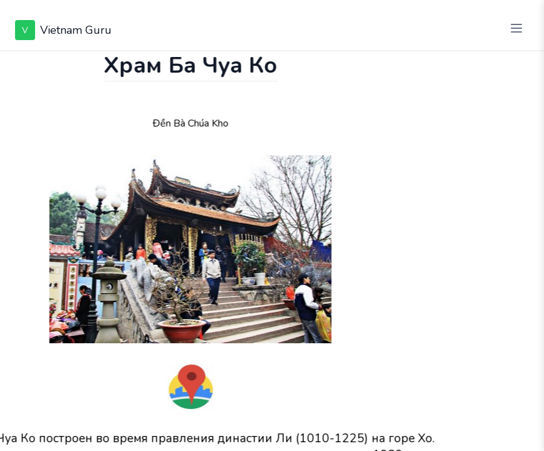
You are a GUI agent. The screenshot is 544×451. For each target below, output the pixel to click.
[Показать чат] (12, 62)
